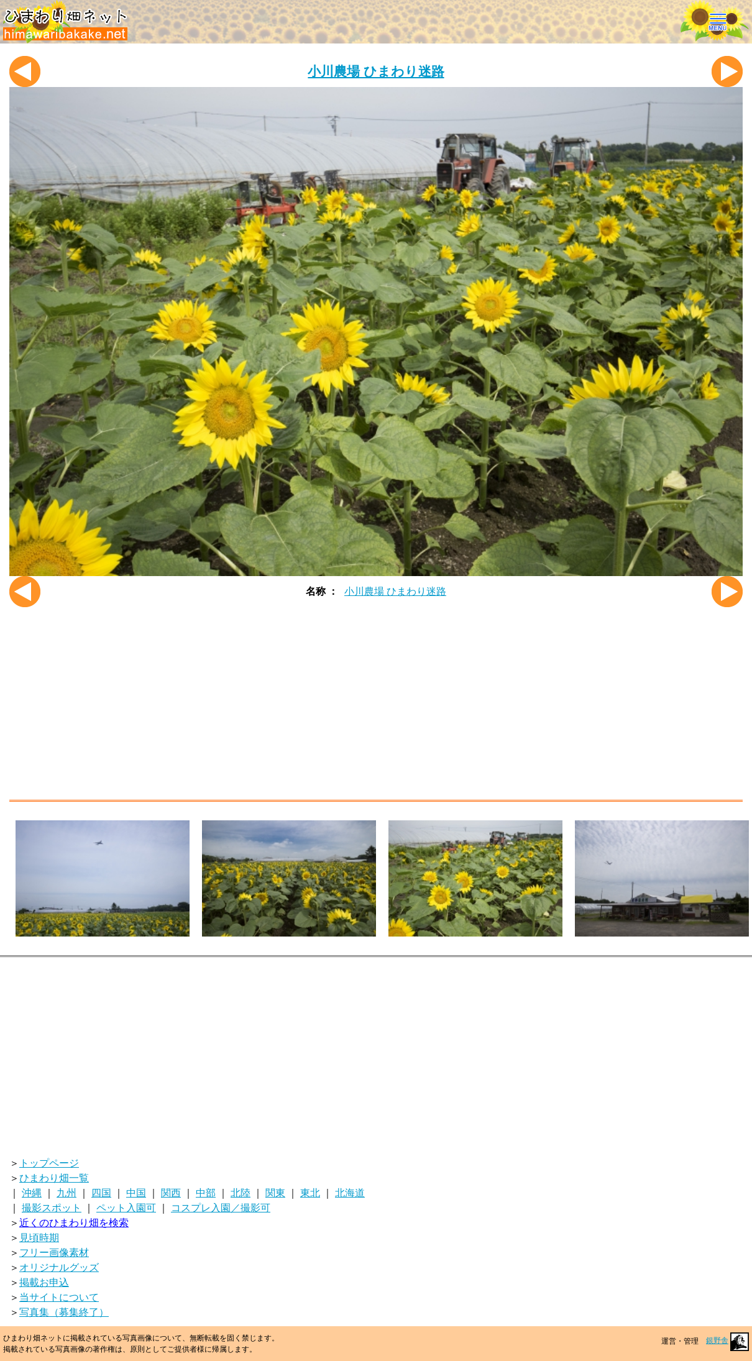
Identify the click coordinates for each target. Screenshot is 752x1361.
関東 (275, 1193)
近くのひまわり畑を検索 (74, 1222)
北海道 (350, 1193)
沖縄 (32, 1193)
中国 (136, 1193)
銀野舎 (727, 1340)
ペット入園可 (126, 1208)
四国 (101, 1193)
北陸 (240, 1193)
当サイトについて (59, 1297)
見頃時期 (39, 1237)
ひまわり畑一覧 (54, 1178)
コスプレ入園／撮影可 (220, 1208)
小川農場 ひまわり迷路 (376, 71)
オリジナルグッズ (59, 1267)
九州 (66, 1193)
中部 (206, 1193)
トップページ (49, 1163)
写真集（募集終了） (64, 1312)
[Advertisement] (376, 707)
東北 (310, 1193)
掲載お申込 (44, 1282)
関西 (171, 1193)
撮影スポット (51, 1208)
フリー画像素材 (54, 1252)
